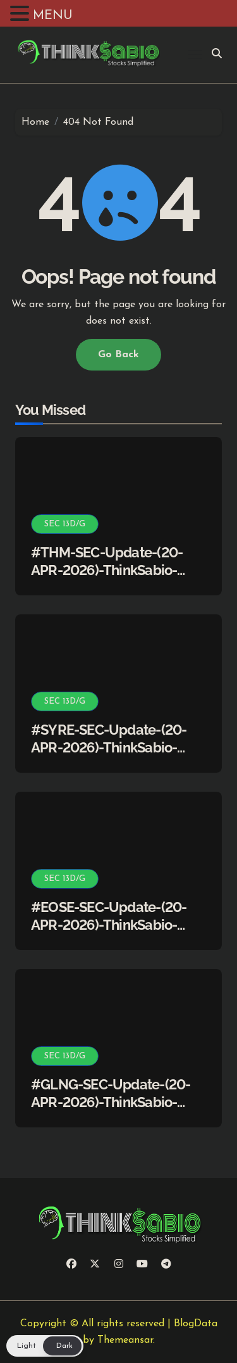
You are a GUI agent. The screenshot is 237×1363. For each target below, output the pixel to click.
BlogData (195, 1324)
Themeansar (125, 1340)
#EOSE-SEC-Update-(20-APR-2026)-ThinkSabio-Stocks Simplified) (108, 925)
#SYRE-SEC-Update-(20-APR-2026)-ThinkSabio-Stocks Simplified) (108, 747)
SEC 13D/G (64, 524)
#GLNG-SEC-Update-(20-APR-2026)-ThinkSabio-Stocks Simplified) (110, 1102)
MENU (53, 16)
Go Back (118, 355)
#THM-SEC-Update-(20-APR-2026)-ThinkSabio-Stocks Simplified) (107, 570)
